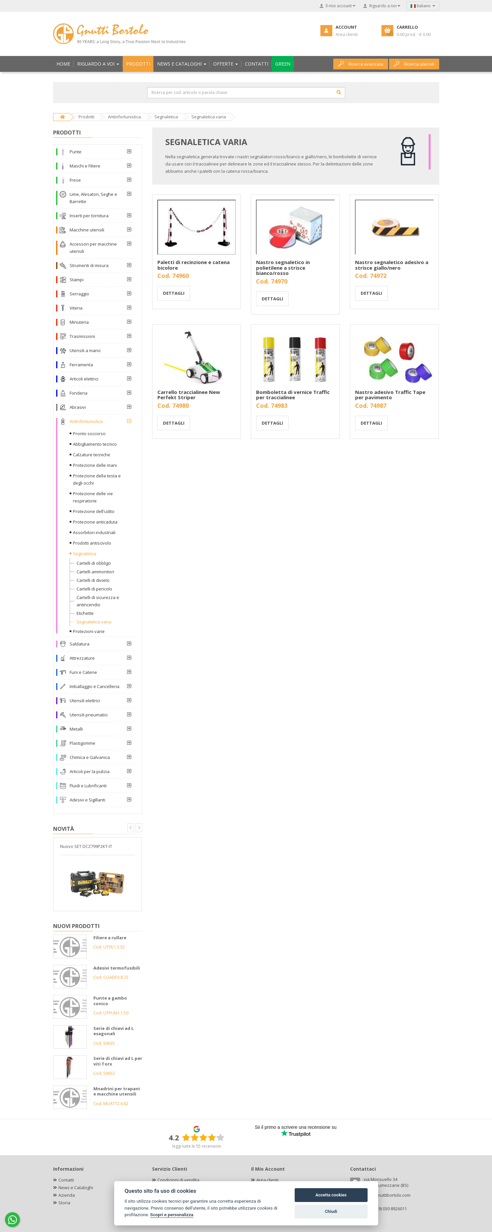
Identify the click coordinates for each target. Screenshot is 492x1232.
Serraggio (79, 294)
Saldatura (79, 644)
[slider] (203, 1137)
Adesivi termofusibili (116, 968)
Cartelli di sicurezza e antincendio (98, 601)
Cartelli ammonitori (95, 572)
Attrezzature (82, 658)
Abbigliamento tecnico (95, 444)
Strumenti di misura (89, 265)
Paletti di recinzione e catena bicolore (193, 265)
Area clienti (267, 1180)
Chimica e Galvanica (90, 757)
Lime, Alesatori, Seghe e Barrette (93, 197)
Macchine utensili (87, 230)
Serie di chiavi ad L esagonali (113, 1031)
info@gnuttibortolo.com (387, 1195)
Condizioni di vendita (178, 1180)
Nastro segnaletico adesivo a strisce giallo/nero (391, 265)
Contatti (66, 1180)
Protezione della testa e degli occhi (97, 479)
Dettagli (173, 293)
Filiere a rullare (109, 938)
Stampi (76, 280)
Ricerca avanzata (360, 64)
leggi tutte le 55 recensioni (196, 1146)
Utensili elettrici (85, 701)
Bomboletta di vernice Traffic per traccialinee (293, 395)
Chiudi (331, 1211)
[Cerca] (339, 92)
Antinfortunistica (86, 421)
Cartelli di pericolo (94, 589)
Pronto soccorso (89, 433)
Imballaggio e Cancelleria (94, 686)
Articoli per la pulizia (90, 771)
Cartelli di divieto (93, 580)
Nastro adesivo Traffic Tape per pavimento (390, 395)
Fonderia (78, 393)
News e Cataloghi (75, 1187)
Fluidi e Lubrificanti (88, 786)
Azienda (66, 1195)
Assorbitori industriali (94, 532)
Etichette (85, 613)
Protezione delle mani (95, 465)
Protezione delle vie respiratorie (93, 497)
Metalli (76, 729)
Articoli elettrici (84, 379)
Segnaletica (84, 553)
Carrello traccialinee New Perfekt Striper (188, 395)
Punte (76, 152)
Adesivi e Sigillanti (87, 800)
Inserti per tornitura (89, 216)
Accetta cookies (330, 1194)
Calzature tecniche (91, 455)
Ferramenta (81, 365)
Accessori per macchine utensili (93, 247)
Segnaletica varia (94, 622)
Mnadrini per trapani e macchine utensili (116, 1091)
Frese (75, 180)
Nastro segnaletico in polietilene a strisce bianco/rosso (283, 267)
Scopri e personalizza (171, 1214)
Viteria (76, 308)
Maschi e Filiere (85, 166)
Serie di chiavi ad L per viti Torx (117, 1061)
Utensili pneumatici (89, 715)
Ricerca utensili (414, 64)
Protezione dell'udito (94, 511)
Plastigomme (82, 743)
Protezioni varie (89, 631)
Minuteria (79, 322)
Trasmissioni (82, 336)
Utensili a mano (85, 350)
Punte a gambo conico (110, 1001)
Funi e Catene (83, 672)
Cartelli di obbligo (94, 563)
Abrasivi (78, 407)
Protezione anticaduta (95, 522)
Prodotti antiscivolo (92, 543)
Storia (64, 1203)
